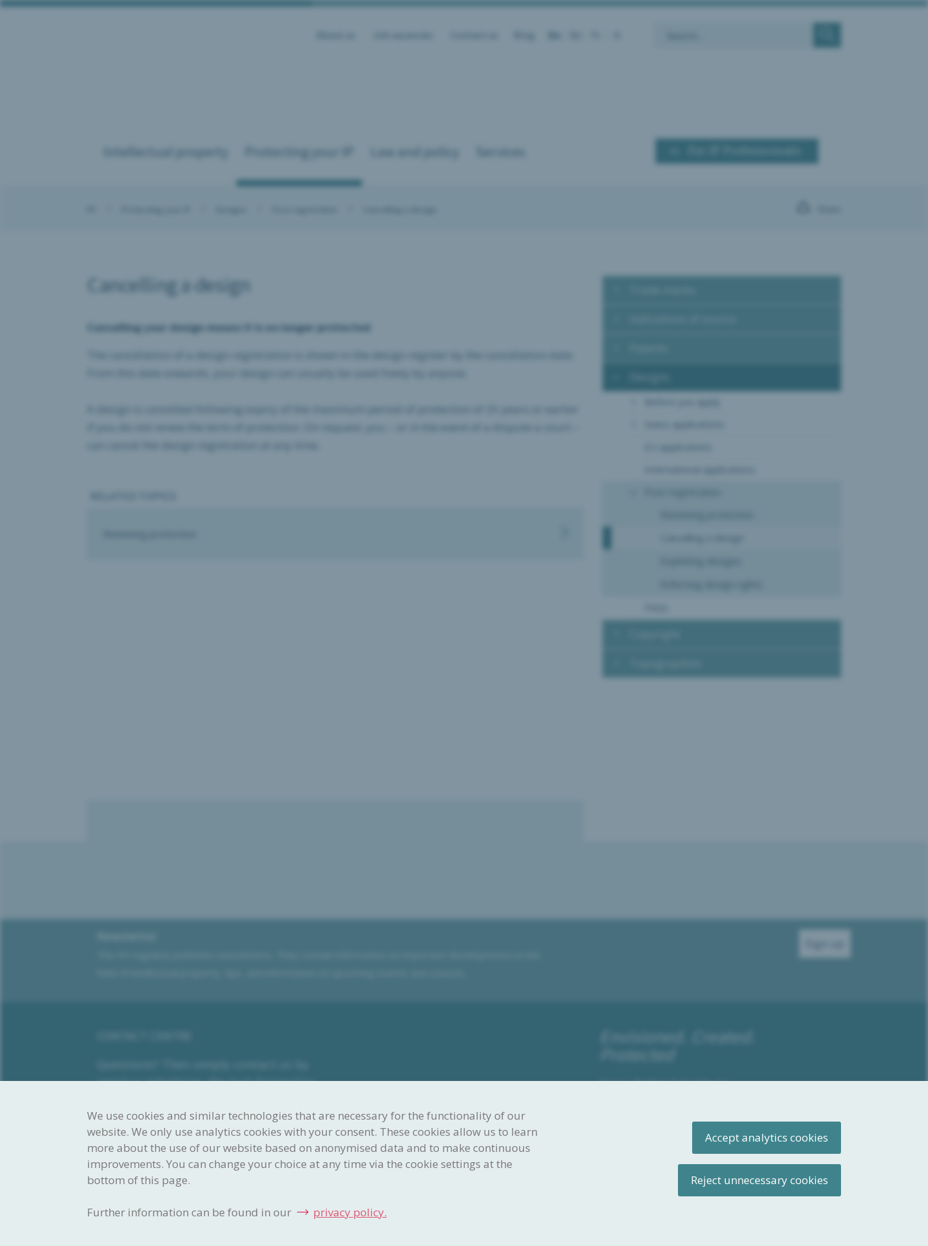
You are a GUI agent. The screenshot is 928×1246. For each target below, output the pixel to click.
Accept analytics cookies (766, 1137)
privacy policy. (350, 1212)
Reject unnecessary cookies (759, 1180)
